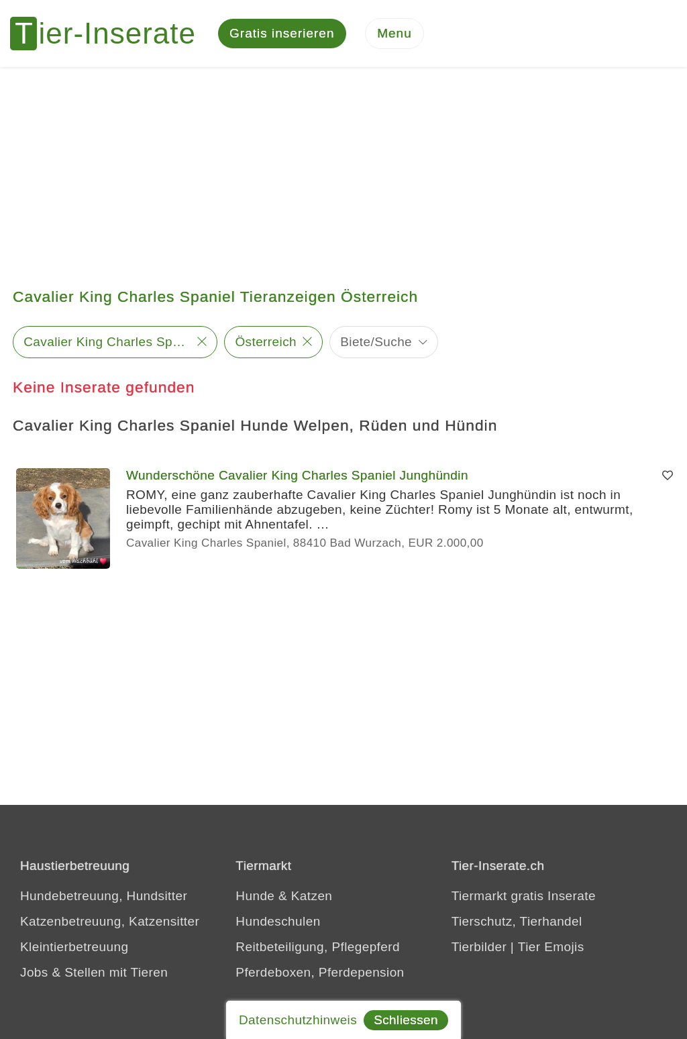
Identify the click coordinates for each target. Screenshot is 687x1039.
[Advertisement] (343, 168)
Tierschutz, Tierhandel (517, 921)
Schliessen (406, 1020)
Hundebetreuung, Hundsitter (103, 896)
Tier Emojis (551, 947)
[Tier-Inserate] (110, 33)
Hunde (254, 896)
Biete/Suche (376, 342)
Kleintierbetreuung (74, 947)
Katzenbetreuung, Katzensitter (109, 921)
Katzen (312, 896)
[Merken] (667, 475)
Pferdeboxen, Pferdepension (319, 972)
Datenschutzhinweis (298, 1020)
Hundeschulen (277, 921)
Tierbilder (479, 947)
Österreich (266, 342)
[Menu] (394, 34)
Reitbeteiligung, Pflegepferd (317, 947)
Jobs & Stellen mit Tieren (94, 972)
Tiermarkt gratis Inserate (524, 896)
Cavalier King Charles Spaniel (107, 342)
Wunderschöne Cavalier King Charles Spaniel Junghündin (297, 475)
